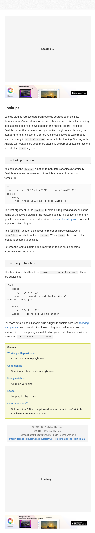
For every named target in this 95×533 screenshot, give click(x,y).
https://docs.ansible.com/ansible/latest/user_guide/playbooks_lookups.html (47, 439)
